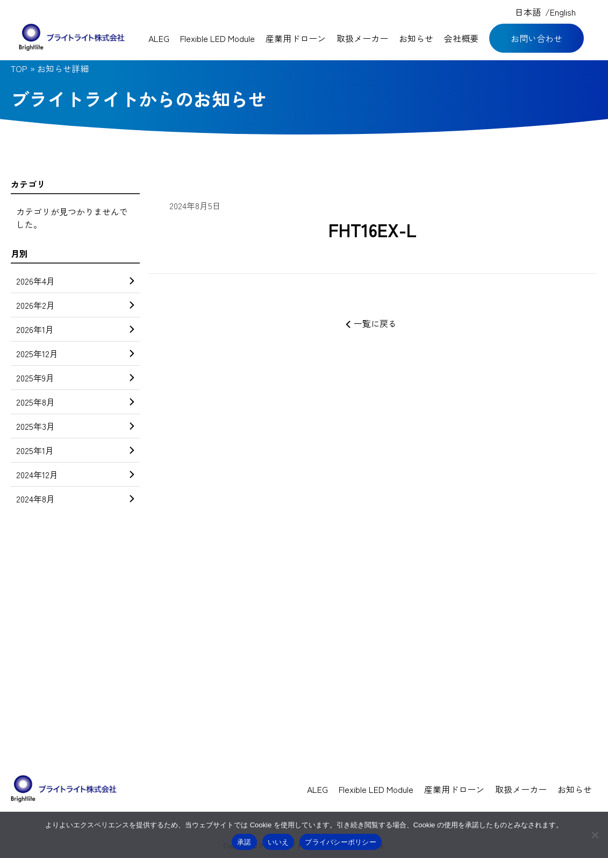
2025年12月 (75, 353)
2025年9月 (75, 377)
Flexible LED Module (217, 38)
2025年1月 (75, 450)
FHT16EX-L (372, 229)
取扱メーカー (362, 38)
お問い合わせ (536, 38)
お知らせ (416, 38)
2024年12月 (75, 474)
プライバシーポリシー (340, 842)
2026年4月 (75, 280)
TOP (19, 68)
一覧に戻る (372, 323)
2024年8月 (75, 498)
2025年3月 (75, 426)
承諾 (244, 842)
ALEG (158, 38)
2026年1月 (75, 329)
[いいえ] (594, 834)
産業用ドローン (296, 38)
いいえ (278, 842)
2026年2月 (75, 305)
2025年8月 (75, 401)
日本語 (528, 11)
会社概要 (461, 38)
